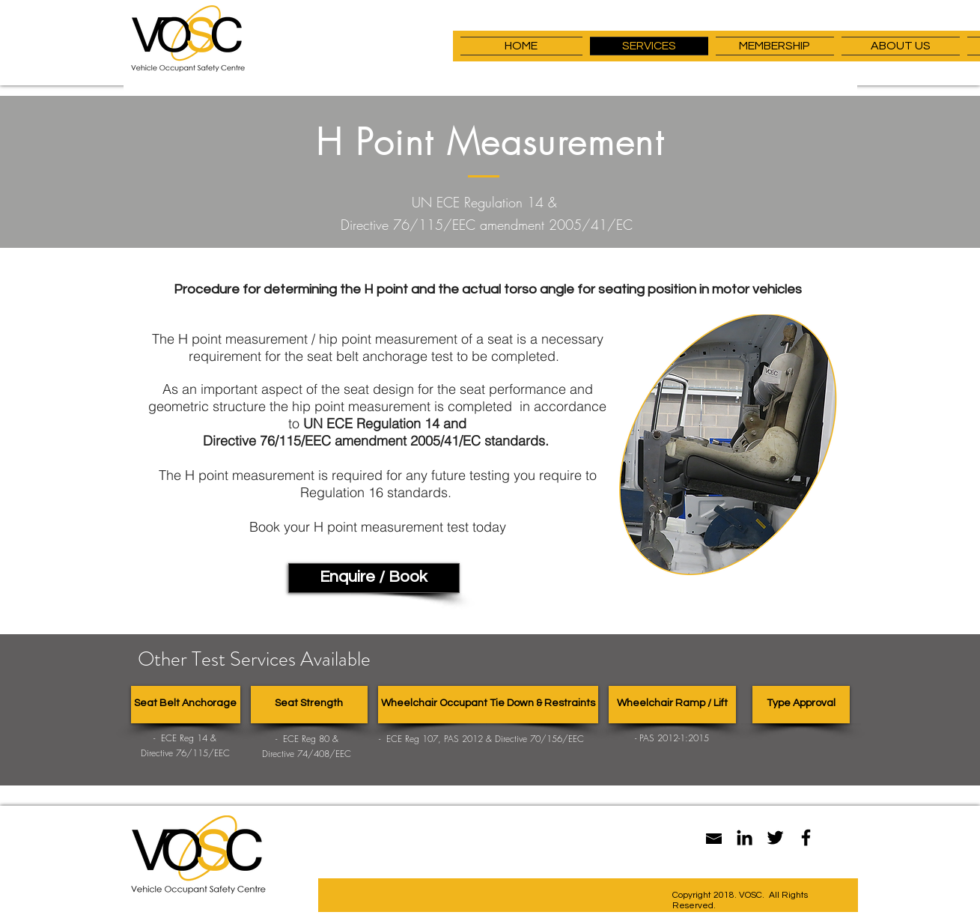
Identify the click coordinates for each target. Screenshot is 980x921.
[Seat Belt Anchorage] (185, 704)
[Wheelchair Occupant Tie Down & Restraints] (488, 704)
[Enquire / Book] (374, 578)
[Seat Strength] (309, 704)
